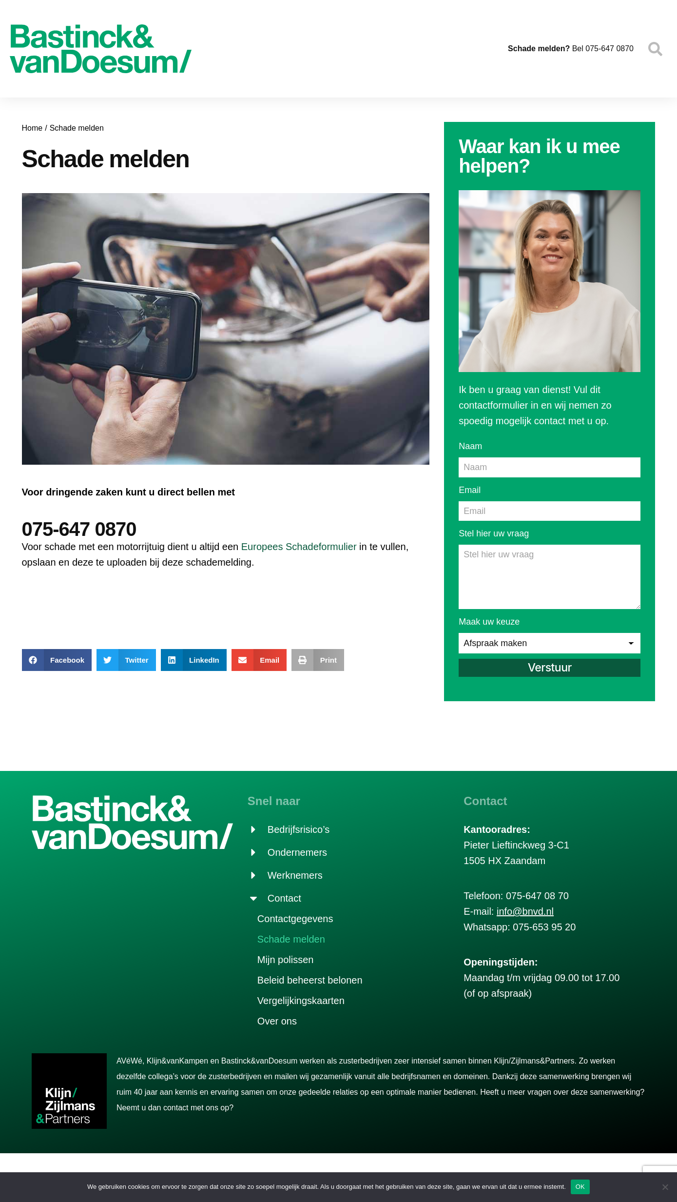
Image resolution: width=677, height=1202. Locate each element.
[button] (57, 660)
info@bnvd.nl (525, 906)
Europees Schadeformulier (299, 546)
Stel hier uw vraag (494, 532)
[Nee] (665, 1187)
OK (580, 1186)
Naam (470, 446)
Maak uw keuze (489, 617)
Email (470, 489)
